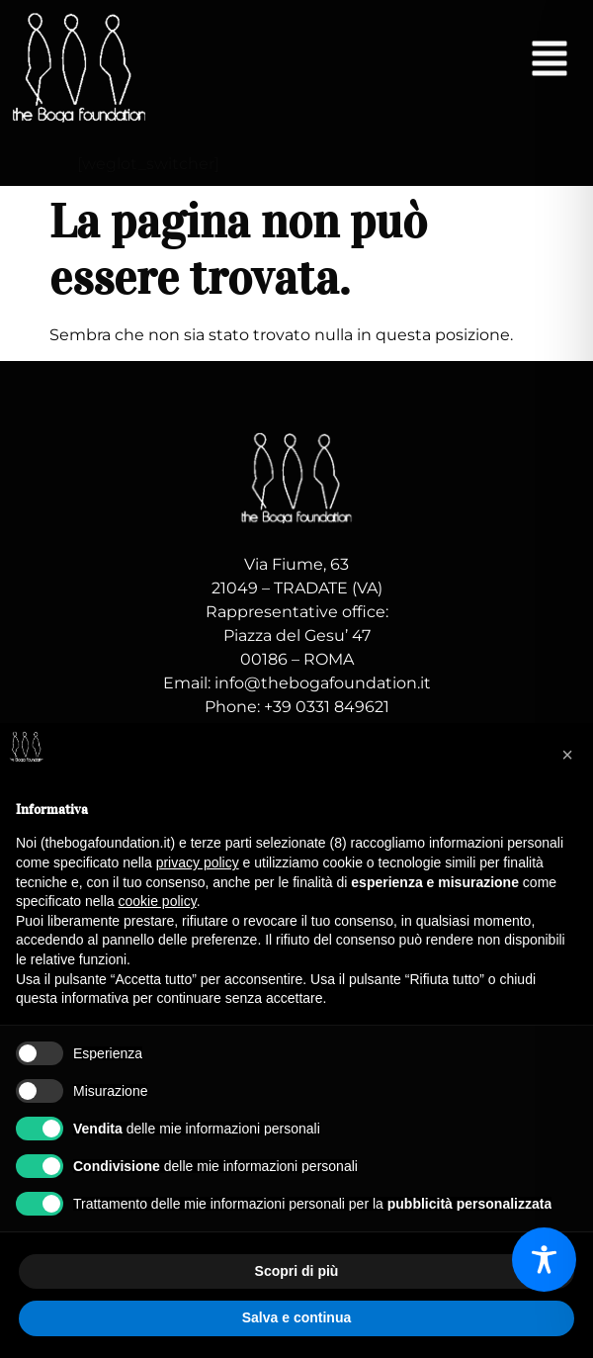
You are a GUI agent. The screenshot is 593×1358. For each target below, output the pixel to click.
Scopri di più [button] (297, 1271)
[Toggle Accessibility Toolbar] (544, 1259)
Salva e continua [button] (296, 1317)
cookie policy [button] (158, 901)
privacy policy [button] (197, 862)
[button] (549, 61)
